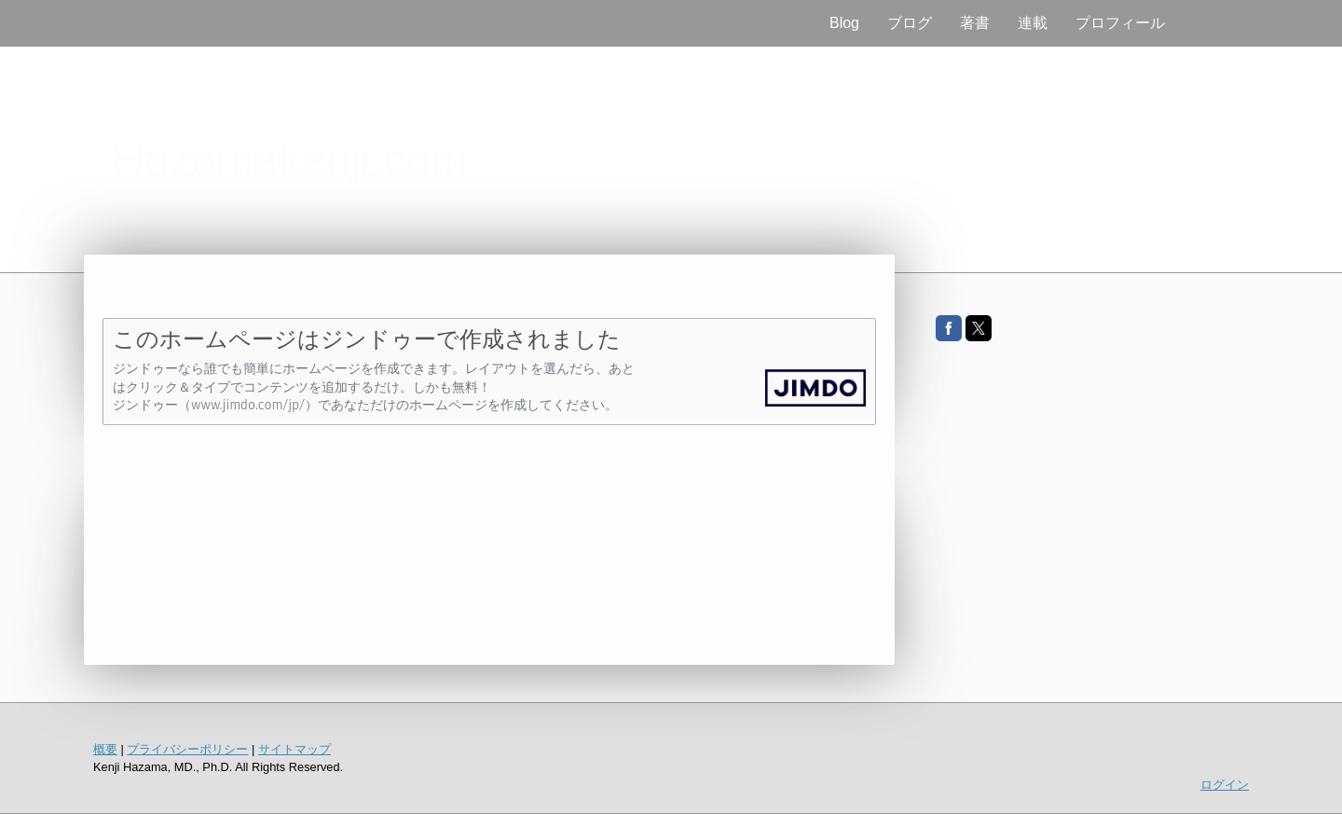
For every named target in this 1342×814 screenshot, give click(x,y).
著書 (975, 23)
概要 (105, 749)
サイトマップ (294, 749)
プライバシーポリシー (187, 749)
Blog (844, 23)
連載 (1033, 23)
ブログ (909, 23)
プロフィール (1120, 23)
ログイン (1224, 785)
